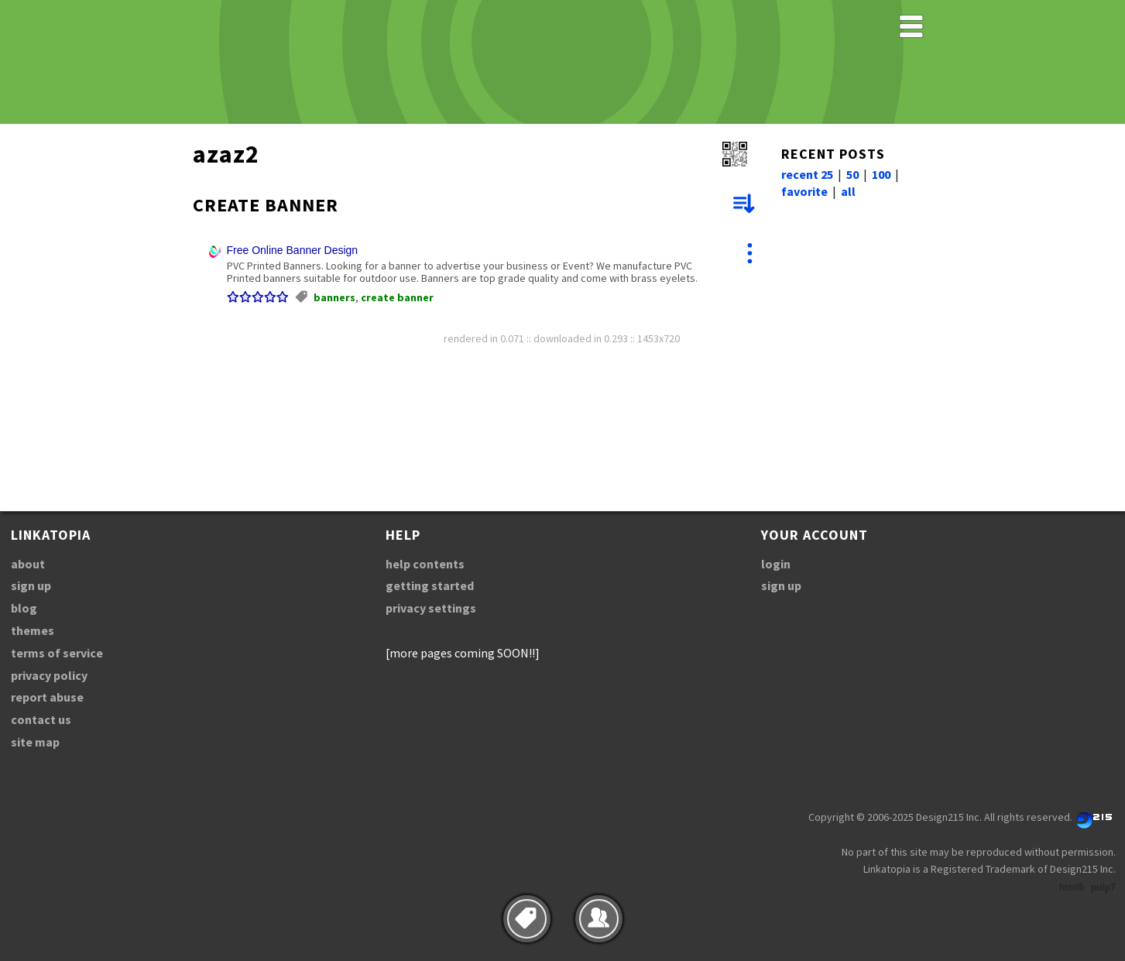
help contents (425, 563)
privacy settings (431, 608)
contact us (41, 719)
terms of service (57, 653)
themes (32, 630)
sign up (31, 585)
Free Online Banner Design (292, 250)
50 (852, 174)
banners (334, 297)
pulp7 (1103, 887)
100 (881, 174)
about (28, 563)
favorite (804, 191)
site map (35, 742)
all (848, 191)
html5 (1071, 887)
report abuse (47, 697)
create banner (397, 297)
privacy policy (49, 675)
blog (24, 608)
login (776, 563)
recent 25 (807, 174)
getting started (430, 585)
